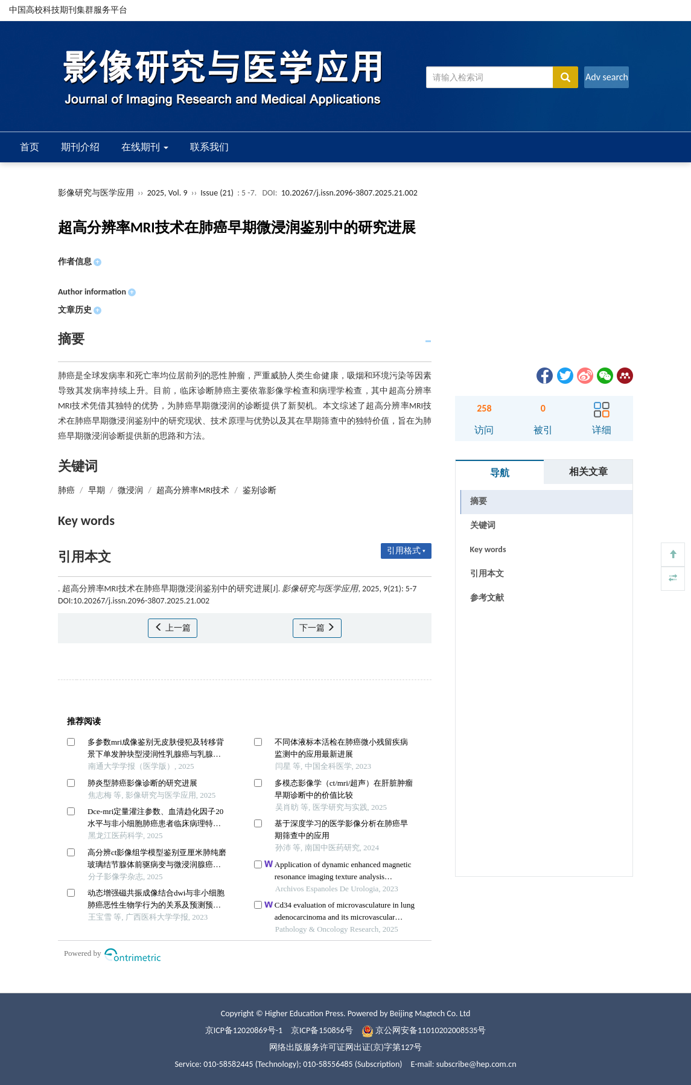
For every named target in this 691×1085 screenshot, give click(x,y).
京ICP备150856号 (322, 1030)
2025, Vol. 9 (168, 193)
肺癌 (66, 490)
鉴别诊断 (259, 490)
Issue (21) (217, 193)
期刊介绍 (80, 147)
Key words (488, 549)
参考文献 (487, 598)
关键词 (482, 525)
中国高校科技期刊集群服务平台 (68, 10)
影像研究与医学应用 (96, 193)
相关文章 (588, 471)
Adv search (606, 77)
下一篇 (317, 628)
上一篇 (172, 628)
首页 (29, 147)
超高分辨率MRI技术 (192, 490)
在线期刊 (144, 147)
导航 (499, 473)
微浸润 (130, 490)
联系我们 (209, 147)
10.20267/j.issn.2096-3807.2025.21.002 (349, 193)
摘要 (478, 501)
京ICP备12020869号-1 (243, 1030)
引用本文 (487, 573)
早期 (96, 490)
